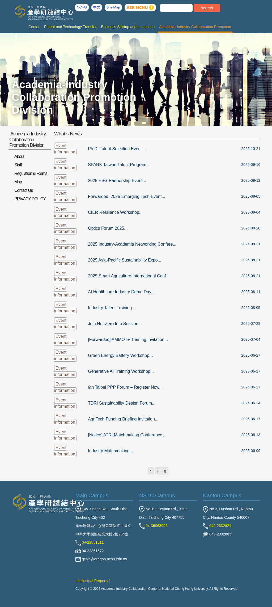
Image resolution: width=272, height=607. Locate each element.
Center (34, 27)
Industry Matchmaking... (110, 451)
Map (18, 182)
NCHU (82, 7)
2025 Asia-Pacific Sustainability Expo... (124, 260)
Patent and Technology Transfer (70, 27)
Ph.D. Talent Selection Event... (116, 149)
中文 (96, 7)
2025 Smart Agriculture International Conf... (128, 276)
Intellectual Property (91, 581)
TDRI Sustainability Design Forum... (121, 403)
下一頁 (161, 471)
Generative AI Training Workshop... (121, 371)
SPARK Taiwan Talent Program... (119, 164)
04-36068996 (153, 526)
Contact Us (23, 190)
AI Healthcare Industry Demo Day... (121, 292)
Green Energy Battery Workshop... (120, 355)
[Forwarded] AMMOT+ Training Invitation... (128, 339)
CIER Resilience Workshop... (115, 212)
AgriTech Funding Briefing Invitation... (123, 419)
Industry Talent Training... (111, 307)
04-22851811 (89, 542)
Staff (18, 165)
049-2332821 (217, 526)
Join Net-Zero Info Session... (115, 323)
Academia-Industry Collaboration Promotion (195, 27)
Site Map (113, 7)
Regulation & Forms (30, 173)
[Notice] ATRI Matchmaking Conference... (127, 435)
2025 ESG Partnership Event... (117, 180)
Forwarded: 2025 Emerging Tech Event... (126, 196)
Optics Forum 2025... (108, 228)
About (19, 156)
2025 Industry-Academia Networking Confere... (132, 244)
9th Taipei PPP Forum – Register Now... (125, 387)
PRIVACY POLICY (30, 199)
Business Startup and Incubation (128, 27)
